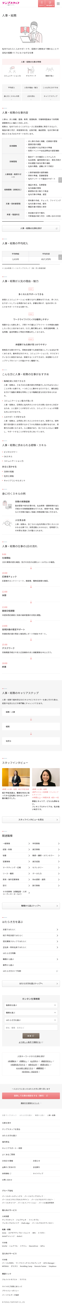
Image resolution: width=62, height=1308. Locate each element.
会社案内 (36, 1167)
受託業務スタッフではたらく (15, 941)
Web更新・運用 (38, 879)
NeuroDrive (33, 1246)
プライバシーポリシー (10, 1290)
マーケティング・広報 (12, 867)
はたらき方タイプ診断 (12, 971)
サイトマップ (38, 1173)
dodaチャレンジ (8, 1236)
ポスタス (14, 1266)
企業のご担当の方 (9, 1167)
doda (4, 1233)
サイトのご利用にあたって (12, 1286)
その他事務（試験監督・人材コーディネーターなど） (14, 892)
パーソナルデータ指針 (10, 1295)
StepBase (52, 1266)
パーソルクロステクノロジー (42, 1199)
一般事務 (6, 843)
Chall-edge (25, 1223)
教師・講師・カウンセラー (43, 855)
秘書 (4, 855)
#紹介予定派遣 (23, 789)
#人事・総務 (12, 789)
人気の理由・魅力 (31, 87)
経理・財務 (7, 849)
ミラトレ (23, 1246)
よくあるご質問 (8, 1154)
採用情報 (5, 1173)
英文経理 (36, 861)
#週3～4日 (55, 797)
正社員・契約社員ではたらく (15, 947)
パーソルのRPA (8, 1263)
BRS (34, 1233)
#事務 (4, 789)
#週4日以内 (32, 1064)
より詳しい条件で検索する (30, 1042)
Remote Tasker (40, 1266)
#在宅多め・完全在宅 (30, 1071)
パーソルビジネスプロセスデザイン (15, 1199)
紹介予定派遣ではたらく (13, 935)
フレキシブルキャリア (10, 1223)
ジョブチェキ (21, 1220)
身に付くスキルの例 (11, 96)
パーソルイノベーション (27, 1202)
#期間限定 (40, 1068)
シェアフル (13, 1246)
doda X (19, 1236)
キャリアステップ (50, 96)
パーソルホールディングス (12, 1196)
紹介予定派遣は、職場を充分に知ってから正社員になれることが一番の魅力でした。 (15, 795)
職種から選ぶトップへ (31, 905)
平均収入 (11, 87)
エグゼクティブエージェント (19, 1233)
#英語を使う (44, 1064)
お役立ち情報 (7, 1160)
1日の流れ (31, 96)
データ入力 (37, 873)
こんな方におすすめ (50, 87)
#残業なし (23, 1061)
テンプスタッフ (8, 1220)
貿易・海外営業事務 (11, 879)
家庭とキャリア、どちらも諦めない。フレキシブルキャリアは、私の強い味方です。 (45, 805)
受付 (4, 885)
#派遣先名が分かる (18, 1064)
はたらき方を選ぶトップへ (31, 983)
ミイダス (41, 1233)
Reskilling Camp (26, 1266)
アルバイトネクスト (9, 1279)
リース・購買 (8, 873)
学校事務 (36, 843)
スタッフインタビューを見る (31, 819)
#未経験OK (12, 1061)
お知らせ (36, 1160)
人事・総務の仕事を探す (31, 228)
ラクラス (23, 1279)
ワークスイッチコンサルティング (28, 1263)
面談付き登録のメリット (30, 1103)
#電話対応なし (46, 1061)
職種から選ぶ (8, 959)
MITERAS (5, 1266)
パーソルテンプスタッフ (33, 1196)
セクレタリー (37, 867)
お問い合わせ (7, 1180)
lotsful (4, 1246)
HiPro (42, 1246)
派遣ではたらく (9, 929)
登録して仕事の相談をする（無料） (29, 1095)
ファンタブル (34, 1220)
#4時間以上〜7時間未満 (41, 797)
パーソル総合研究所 (46, 1202)
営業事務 (6, 861)
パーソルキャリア (9, 1202)
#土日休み (34, 1061)
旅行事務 (36, 885)
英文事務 (36, 849)
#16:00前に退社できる (24, 1068)
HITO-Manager (49, 1263)
